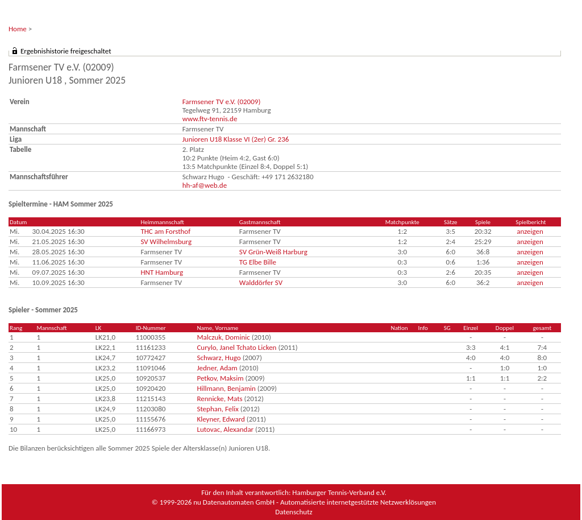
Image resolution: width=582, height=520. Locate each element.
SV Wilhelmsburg (166, 241)
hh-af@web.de (204, 185)
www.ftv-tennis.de (210, 118)
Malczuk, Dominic (223, 337)
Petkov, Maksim (220, 378)
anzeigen (530, 231)
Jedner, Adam (217, 368)
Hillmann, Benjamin (226, 388)
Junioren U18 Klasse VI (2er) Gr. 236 (235, 139)
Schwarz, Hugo (218, 357)
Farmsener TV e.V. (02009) (221, 101)
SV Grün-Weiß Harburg (273, 251)
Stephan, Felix (217, 409)
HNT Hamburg (161, 272)
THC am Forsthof (165, 231)
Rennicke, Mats (219, 398)
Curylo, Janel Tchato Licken (236, 347)
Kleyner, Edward (220, 419)
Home (18, 28)
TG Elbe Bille (257, 262)
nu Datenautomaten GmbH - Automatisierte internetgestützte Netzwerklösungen (314, 502)
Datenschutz (293, 511)
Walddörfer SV (260, 282)
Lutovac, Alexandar (225, 429)
